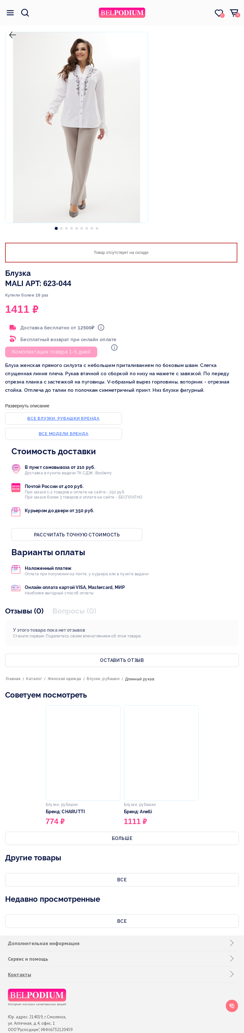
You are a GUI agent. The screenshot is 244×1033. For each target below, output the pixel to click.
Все (121, 879)
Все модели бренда (64, 433)
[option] (56, 227)
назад (11, 29)
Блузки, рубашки (103, 679)
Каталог (34, 679)
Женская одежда (64, 679)
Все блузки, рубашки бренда (63, 418)
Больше (122, 838)
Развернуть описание (27, 405)
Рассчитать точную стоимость (77, 534)
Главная (13, 679)
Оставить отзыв (122, 660)
